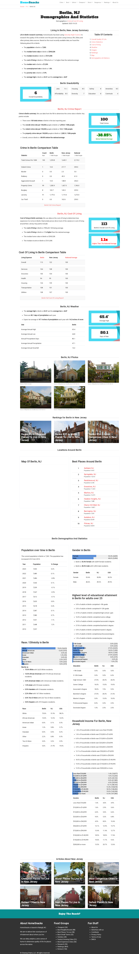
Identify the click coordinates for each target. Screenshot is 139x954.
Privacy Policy (96, 934)
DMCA (93, 939)
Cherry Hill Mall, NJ (92, 505)
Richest (60, 949)
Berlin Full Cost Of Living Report (53, 298)
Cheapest (61, 927)
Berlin (42, 257)
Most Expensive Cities (65, 942)
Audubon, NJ (89, 517)
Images (94, 50)
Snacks (29, 2)
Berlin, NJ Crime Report (69, 109)
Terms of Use (96, 937)
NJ (27, 6)
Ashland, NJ (89, 468)
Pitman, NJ (88, 523)
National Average (71, 257)
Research (61, 944)
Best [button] (67, 2)
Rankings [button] (107, 2)
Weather (94, 47)
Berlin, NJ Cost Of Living (69, 213)
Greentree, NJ (90, 487)
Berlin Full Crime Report (52, 205)
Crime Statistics (97, 42)
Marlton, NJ (89, 493)
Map (92, 55)
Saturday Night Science (72, 35)
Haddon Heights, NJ (92, 499)
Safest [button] (74, 2)
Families (60, 937)
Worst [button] (90, 2)
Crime (70, 21)
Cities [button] (62, 2)
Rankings (94, 53)
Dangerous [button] (97, 2)
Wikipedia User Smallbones (65, 384)
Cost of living (96, 45)
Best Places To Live (64, 932)
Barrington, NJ (90, 511)
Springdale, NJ (90, 474)
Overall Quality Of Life (98, 39)
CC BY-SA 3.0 (76, 384)
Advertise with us (97, 930)
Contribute (95, 932)
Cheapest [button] (82, 2)
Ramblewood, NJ (91, 480)
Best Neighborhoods (65, 930)
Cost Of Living (78, 21)
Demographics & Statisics (100, 58)
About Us (115, 2)
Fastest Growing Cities (66, 939)
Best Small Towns (64, 934)
